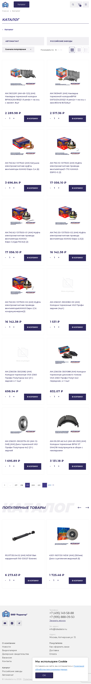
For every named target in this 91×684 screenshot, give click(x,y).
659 (49, 485)
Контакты (7, 661)
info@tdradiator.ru (58, 629)
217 (16, 485)
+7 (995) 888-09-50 (62, 617)
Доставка (54, 650)
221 (39, 485)
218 (21, 485)
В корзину (32, 119)
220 (33, 485)
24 (58, 50)
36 (61, 50)
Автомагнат (8, 675)
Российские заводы (12, 671)
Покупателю (55, 643)
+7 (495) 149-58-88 (61, 613)
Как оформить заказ (59, 647)
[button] (79, 508)
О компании (8, 643)
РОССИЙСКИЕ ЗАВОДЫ (61, 41)
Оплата (53, 654)
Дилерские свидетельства (15, 654)
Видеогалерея (9, 650)
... (10, 485)
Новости (6, 647)
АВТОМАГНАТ (12, 41)
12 (56, 50)
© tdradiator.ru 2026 (11, 679)
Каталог (6, 667)
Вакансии (7, 657)
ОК (44, 675)
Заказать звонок (57, 620)
